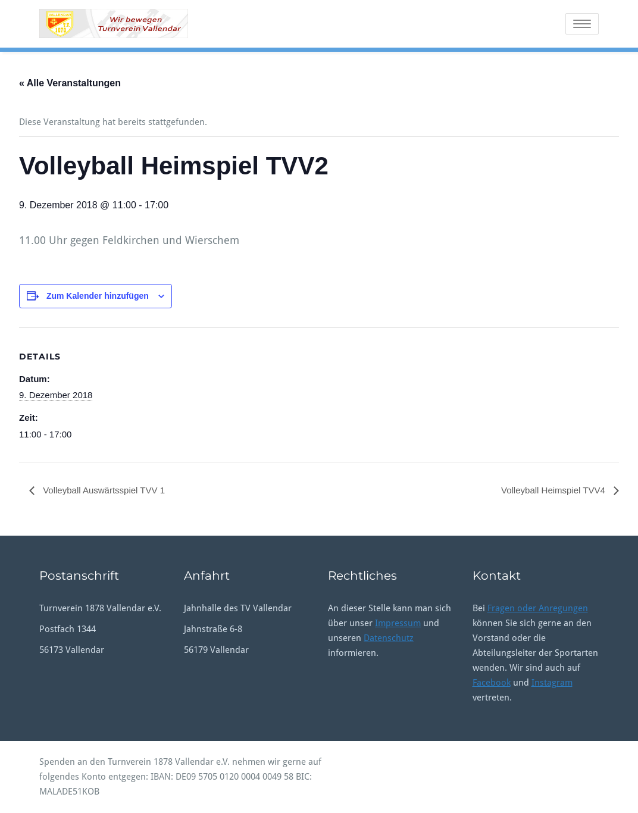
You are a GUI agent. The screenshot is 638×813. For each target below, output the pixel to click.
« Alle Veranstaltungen (70, 83)
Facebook (492, 682)
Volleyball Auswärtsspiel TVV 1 (102, 490)
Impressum (398, 623)
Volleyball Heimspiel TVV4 (554, 490)
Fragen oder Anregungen (537, 608)
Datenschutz (389, 638)
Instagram (552, 682)
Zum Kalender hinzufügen (97, 296)
